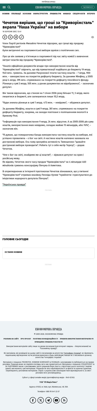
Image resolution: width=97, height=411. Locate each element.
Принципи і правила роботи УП (49, 342)
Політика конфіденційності (45, 339)
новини (5, 14)
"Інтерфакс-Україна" (72, 353)
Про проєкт (26, 339)
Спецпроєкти (79, 14)
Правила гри (55, 14)
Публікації (16, 14)
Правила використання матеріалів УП (76, 339)
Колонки (27, 14)
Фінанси (67, 14)
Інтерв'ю (91, 14)
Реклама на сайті (11, 339)
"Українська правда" (14, 184)
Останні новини (13, 252)
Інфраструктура (40, 14)
